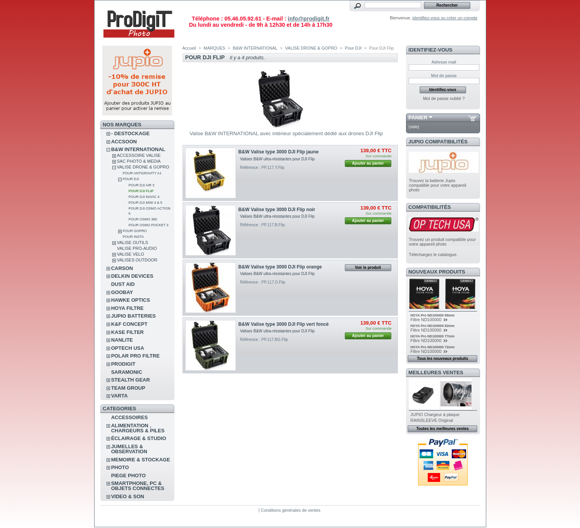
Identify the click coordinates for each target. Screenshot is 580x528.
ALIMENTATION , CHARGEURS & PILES (138, 428)
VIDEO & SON (127, 496)
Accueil (189, 48)
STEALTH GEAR (130, 380)
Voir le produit (368, 267)
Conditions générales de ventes (290, 510)
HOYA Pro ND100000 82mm (432, 326)
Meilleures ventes (435, 372)
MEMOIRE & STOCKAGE (140, 460)
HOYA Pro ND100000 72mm (432, 347)
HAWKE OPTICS (130, 300)
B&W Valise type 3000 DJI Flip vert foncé (283, 324)
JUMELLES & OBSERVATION (129, 449)
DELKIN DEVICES (132, 276)
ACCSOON (124, 141)
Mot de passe (443, 75)
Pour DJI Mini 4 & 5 (145, 203)
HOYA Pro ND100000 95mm (432, 315)
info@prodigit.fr (309, 18)
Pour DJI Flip (141, 191)
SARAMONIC (126, 372)
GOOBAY (122, 292)
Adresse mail (444, 62)
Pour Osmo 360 (143, 219)
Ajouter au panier (368, 163)
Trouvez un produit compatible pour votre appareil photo (442, 241)
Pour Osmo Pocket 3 (149, 225)
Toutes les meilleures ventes (442, 429)
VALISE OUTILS (132, 242)
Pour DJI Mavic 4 (144, 197)
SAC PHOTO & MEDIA (139, 161)
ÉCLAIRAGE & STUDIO (138, 438)
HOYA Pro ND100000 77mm (432, 336)
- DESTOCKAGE (130, 133)
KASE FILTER (127, 332)
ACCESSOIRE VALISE (139, 155)
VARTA (119, 396)
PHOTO (120, 467)
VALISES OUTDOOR (137, 260)
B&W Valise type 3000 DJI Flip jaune (278, 152)
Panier (417, 117)
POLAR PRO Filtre (135, 356)
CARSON (122, 268)
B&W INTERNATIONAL (138, 149)
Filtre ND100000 (426, 319)
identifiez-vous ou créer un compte (444, 17)
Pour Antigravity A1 (142, 173)
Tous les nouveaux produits (442, 358)
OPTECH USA (127, 348)
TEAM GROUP (128, 388)
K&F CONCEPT (129, 324)
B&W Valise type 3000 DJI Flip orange (280, 267)
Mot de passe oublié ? (444, 98)
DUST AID (123, 284)
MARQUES (214, 48)
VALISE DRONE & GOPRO (143, 167)
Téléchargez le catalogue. (433, 254)
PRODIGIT (123, 364)
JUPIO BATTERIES (133, 316)
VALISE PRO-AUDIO (137, 248)
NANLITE (122, 340)
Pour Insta (133, 237)
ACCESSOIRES (129, 417)
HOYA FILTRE (127, 308)
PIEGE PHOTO (128, 475)
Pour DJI (131, 179)
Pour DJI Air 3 (142, 185)
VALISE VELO (130, 254)
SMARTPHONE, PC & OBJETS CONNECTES (137, 485)
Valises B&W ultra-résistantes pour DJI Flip (278, 159)
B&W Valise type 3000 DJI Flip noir (276, 209)
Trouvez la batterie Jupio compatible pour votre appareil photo (437, 185)
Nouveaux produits (436, 272)
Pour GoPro (135, 231)
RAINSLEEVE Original (431, 420)
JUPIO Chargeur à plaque (435, 414)
